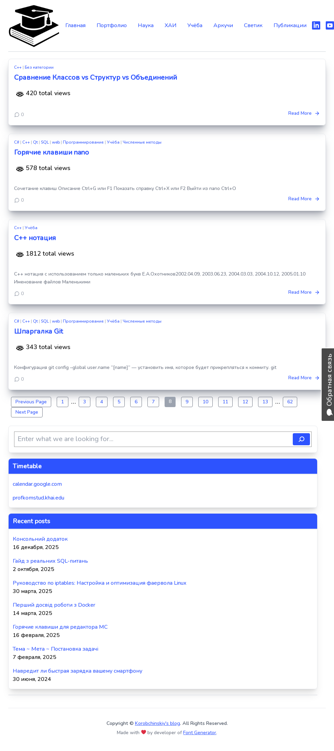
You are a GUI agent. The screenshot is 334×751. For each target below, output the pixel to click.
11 (225, 402)
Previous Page (31, 402)
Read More (304, 113)
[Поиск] (301, 439)
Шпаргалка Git (38, 331)
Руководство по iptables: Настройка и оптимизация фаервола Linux (99, 583)
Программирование (83, 142)
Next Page (26, 412)
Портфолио (112, 25)
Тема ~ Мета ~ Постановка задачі (55, 649)
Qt (35, 142)
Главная (75, 25)
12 (245, 402)
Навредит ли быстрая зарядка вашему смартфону (77, 671)
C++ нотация (35, 238)
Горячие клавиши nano (51, 152)
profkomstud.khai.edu (38, 498)
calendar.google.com (37, 484)
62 (290, 402)
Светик (253, 25)
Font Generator (199, 732)
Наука (146, 25)
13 (265, 402)
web (56, 142)
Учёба (194, 25)
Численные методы (142, 142)
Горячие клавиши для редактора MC (60, 627)
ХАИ (170, 25)
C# (16, 142)
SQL (45, 142)
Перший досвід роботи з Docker (54, 605)
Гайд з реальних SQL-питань (50, 561)
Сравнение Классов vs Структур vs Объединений (95, 77)
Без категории (39, 67)
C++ (18, 67)
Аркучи (223, 25)
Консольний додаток (40, 539)
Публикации (290, 25)
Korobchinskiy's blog (157, 723)
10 (205, 402)
